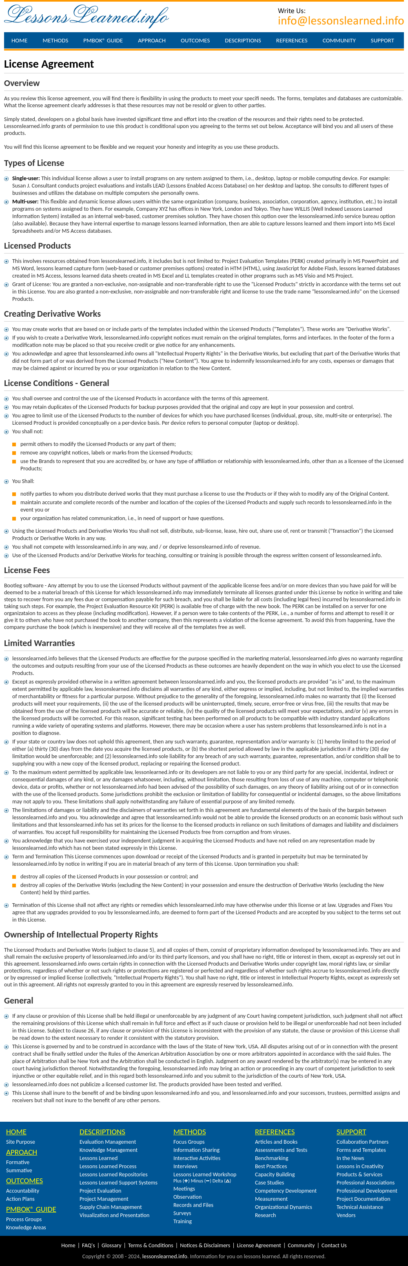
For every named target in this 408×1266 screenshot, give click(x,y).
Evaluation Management (108, 1141)
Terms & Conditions (150, 1245)
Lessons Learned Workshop (204, 1174)
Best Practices (271, 1166)
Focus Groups (189, 1141)
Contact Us (334, 1245)
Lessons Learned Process (108, 1166)
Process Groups (24, 1219)
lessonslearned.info (164, 1256)
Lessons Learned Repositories (114, 1174)
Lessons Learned (99, 1158)
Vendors (346, 1215)
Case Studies (269, 1182)
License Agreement (259, 1245)
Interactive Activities (196, 1158)
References (292, 40)
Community (339, 40)
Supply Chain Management (111, 1207)
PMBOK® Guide (103, 40)
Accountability (22, 1190)
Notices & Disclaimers (205, 1245)
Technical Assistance (360, 1207)
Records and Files (193, 1205)
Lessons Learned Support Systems (118, 1182)
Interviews (185, 1166)
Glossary (111, 1245)
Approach (152, 40)
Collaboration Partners (362, 1141)
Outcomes (195, 40)
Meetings (184, 1188)
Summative (19, 1170)
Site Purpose (20, 1141)
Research (265, 1215)
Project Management (104, 1198)
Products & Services (359, 1174)
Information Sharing (196, 1150)
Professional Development (367, 1190)
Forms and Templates (361, 1150)
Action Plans (20, 1198)
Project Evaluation (100, 1190)
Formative (17, 1162)
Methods (55, 40)
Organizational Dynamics (283, 1207)
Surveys (182, 1213)
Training (182, 1221)
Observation (187, 1196)
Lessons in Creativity (360, 1166)
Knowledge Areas (26, 1227)
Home (19, 40)
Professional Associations (366, 1182)
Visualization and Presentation (114, 1215)
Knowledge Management (108, 1150)
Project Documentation (363, 1198)
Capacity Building (275, 1174)
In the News (350, 1158)
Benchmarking (271, 1158)
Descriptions (243, 40)
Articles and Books (276, 1141)
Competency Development (286, 1190)
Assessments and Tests (281, 1150)
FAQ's (88, 1245)
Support (382, 40)
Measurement (271, 1198)
